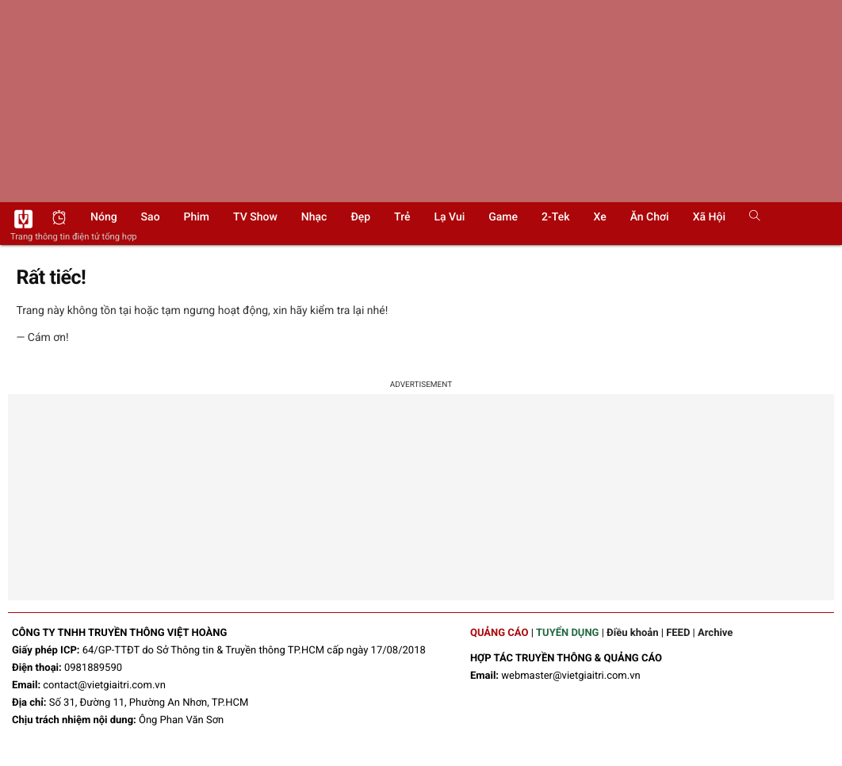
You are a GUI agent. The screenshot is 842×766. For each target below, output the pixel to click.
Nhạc (314, 217)
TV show (255, 217)
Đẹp (360, 217)
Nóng (103, 217)
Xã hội (709, 217)
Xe (599, 217)
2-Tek (555, 217)
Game (503, 217)
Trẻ (402, 217)
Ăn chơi (649, 217)
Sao (150, 217)
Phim (196, 217)
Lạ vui (449, 217)
